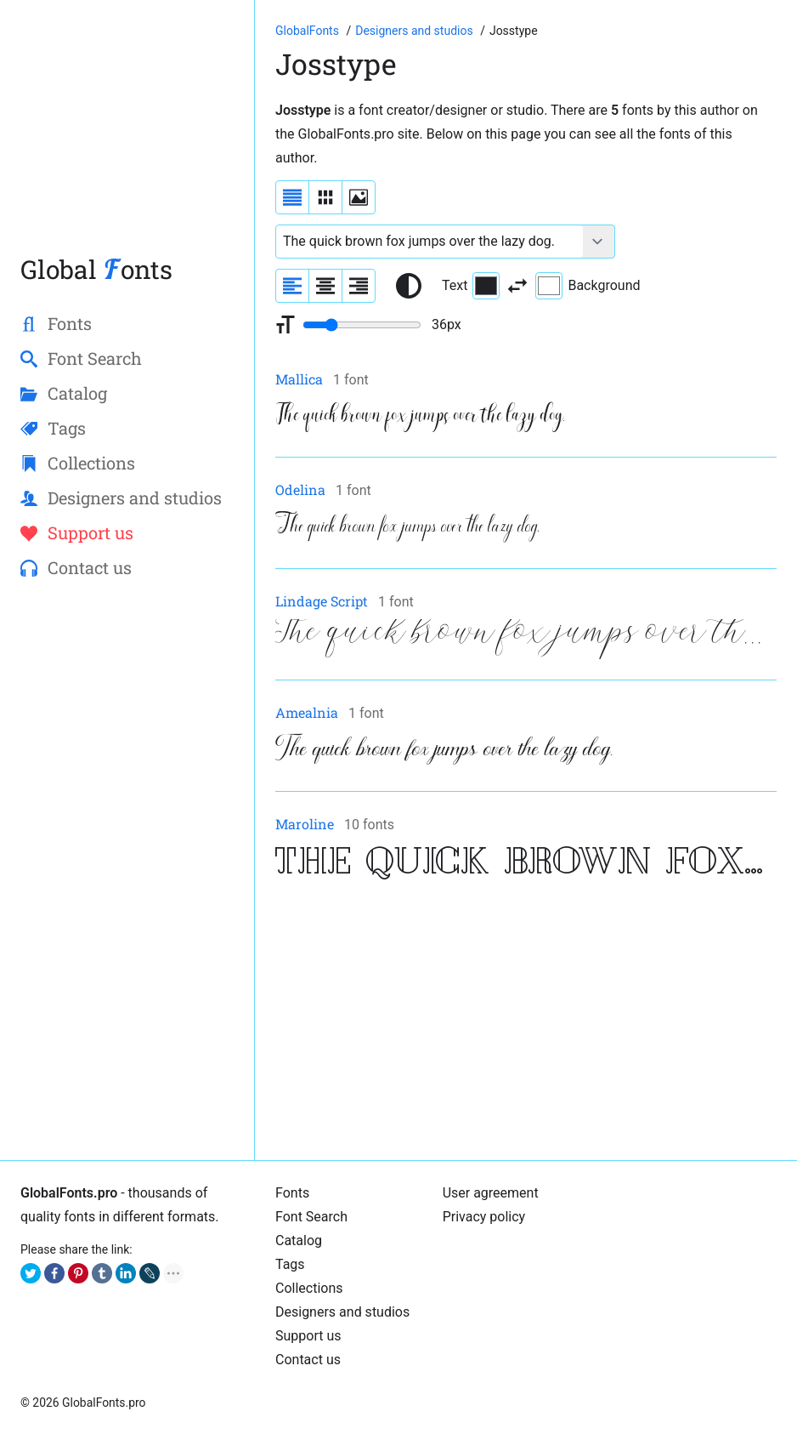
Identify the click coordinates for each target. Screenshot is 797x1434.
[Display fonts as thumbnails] (359, 197)
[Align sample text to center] (325, 286)
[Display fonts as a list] (292, 197)
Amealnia (306, 712)
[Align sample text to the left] (292, 286)
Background (587, 285)
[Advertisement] (127, 135)
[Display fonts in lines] (325, 197)
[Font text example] (429, 241)
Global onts (96, 269)
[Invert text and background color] (517, 286)
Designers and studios (342, 1312)
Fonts (292, 1193)
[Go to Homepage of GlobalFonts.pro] (308, 30)
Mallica (299, 379)
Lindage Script (321, 601)
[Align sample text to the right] (359, 286)
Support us (308, 1336)
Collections (309, 1288)
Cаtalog (298, 1240)
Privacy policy (484, 1217)
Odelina (300, 489)
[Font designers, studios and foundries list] (415, 30)
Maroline (304, 824)
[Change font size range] (361, 325)
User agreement (491, 1193)
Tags (290, 1264)
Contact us (308, 1359)
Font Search (311, 1217)
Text (471, 285)
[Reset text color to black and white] (408, 286)
